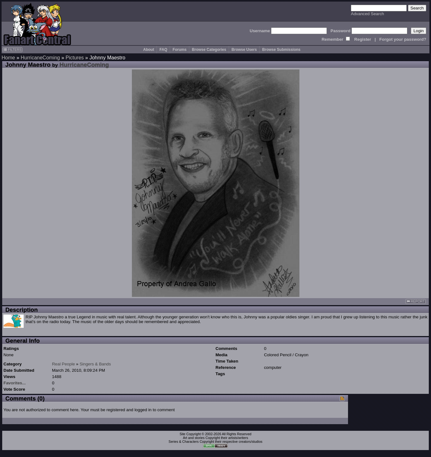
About (148, 49)
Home (8, 57)
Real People (63, 364)
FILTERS (12, 49)
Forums (179, 49)
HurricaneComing (40, 57)
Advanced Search (367, 13)
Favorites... (14, 383)
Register (362, 39)
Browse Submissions (281, 49)
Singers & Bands (95, 364)
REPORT (415, 301)
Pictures (75, 57)
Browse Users (244, 49)
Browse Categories (209, 49)
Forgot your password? (402, 39)
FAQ (163, 49)
